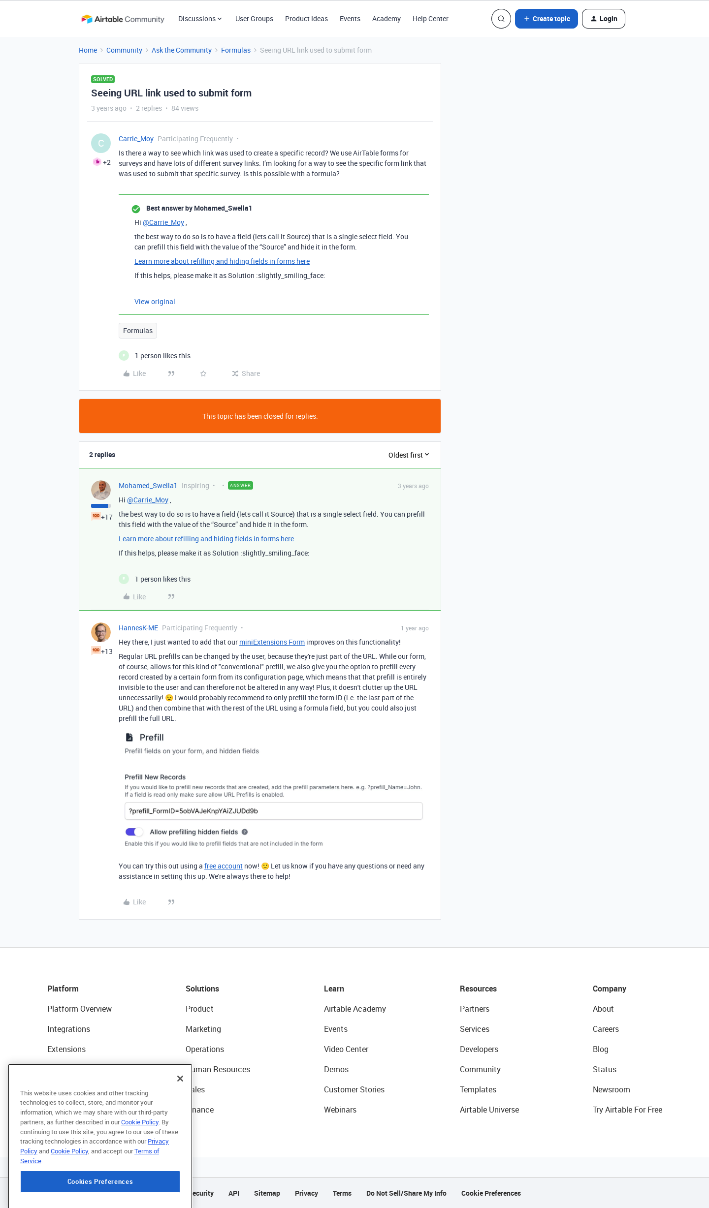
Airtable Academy (355, 1008)
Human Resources (218, 1069)
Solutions (202, 988)
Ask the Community (182, 50)
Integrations (68, 1028)
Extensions (66, 1049)
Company (609, 988)
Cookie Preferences (491, 1193)
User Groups (254, 18)
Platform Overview (79, 1008)
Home (88, 50)
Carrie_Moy (136, 138)
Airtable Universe (489, 1109)
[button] (546, 19)
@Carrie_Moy (163, 222)
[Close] (180, 1119)
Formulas (236, 50)
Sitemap (267, 1193)
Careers (606, 1028)
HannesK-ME (138, 627)
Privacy (306, 1193)
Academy (386, 18)
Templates (478, 1089)
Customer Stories (354, 1089)
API (233, 1193)
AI (51, 1089)
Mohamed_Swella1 (148, 485)
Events (350, 18)
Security (201, 1193)
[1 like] (155, 355)
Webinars (340, 1109)
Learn (334, 988)
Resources (478, 988)
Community (124, 50)
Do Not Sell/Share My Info (406, 1193)
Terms (342, 1193)
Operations (205, 1049)
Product (200, 1008)
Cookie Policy (140, 1162)
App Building (69, 1069)
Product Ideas (306, 18)
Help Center (431, 18)
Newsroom (611, 1089)
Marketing (203, 1028)
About (603, 1008)
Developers (479, 1049)
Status (604, 1069)
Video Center (346, 1049)
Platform (63, 988)
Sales (195, 1089)
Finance (200, 1109)
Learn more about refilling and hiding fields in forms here (222, 261)
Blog (601, 1049)
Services (474, 1028)
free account (223, 865)
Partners (474, 1008)
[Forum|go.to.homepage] (122, 19)
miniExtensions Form (272, 642)
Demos (336, 1069)
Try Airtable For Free (627, 1109)
